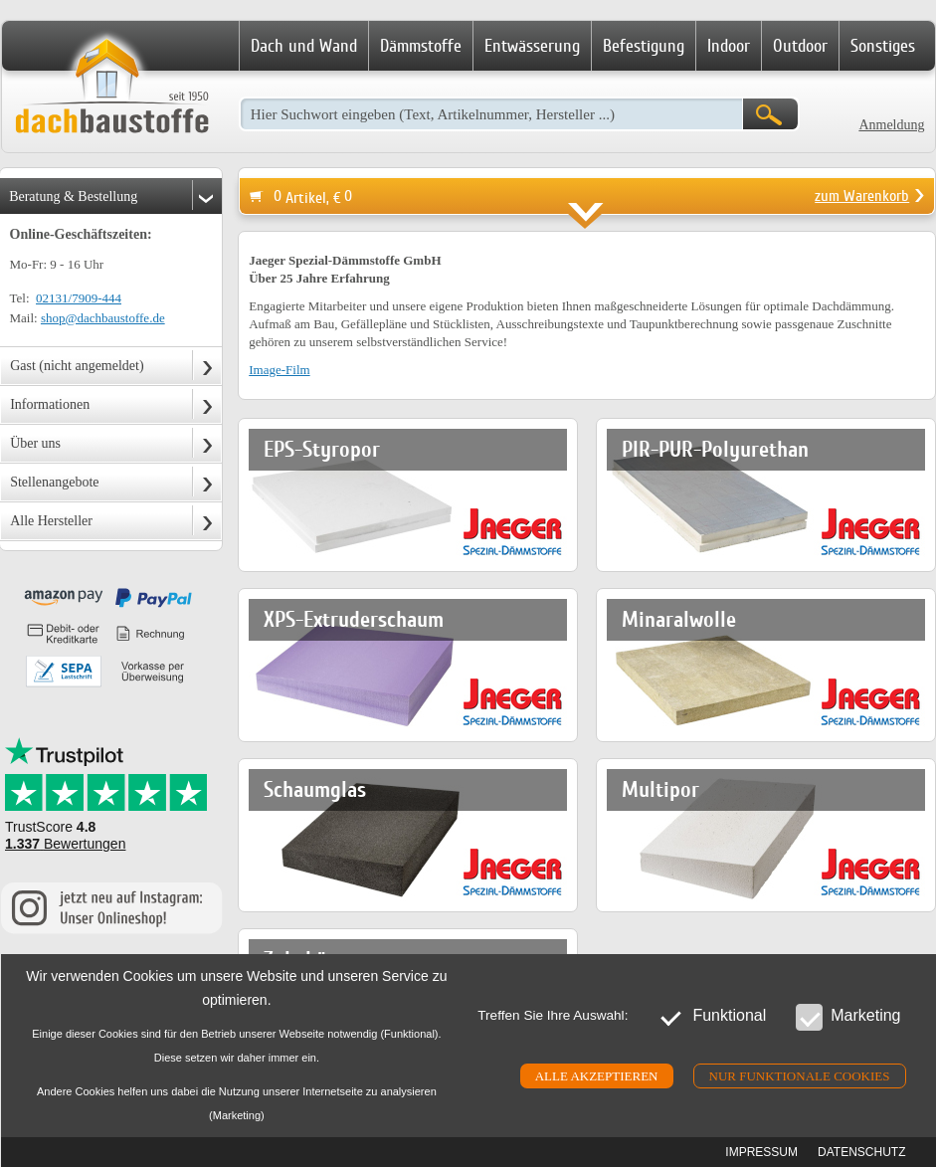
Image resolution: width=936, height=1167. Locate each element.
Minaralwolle (679, 619)
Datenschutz (861, 1152)
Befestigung (643, 46)
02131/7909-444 (78, 298)
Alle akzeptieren (596, 1076)
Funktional (711, 1016)
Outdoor (800, 46)
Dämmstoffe (421, 46)
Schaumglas (315, 789)
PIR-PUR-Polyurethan (715, 449)
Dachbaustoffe (111, 87)
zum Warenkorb (862, 196)
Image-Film (279, 369)
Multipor (660, 789)
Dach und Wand (304, 46)
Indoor (728, 46)
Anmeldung (891, 124)
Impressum (761, 1152)
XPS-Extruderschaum (354, 619)
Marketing (848, 1016)
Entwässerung (532, 46)
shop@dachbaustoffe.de (103, 317)
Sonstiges (882, 46)
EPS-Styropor (322, 449)
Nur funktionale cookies (799, 1076)
